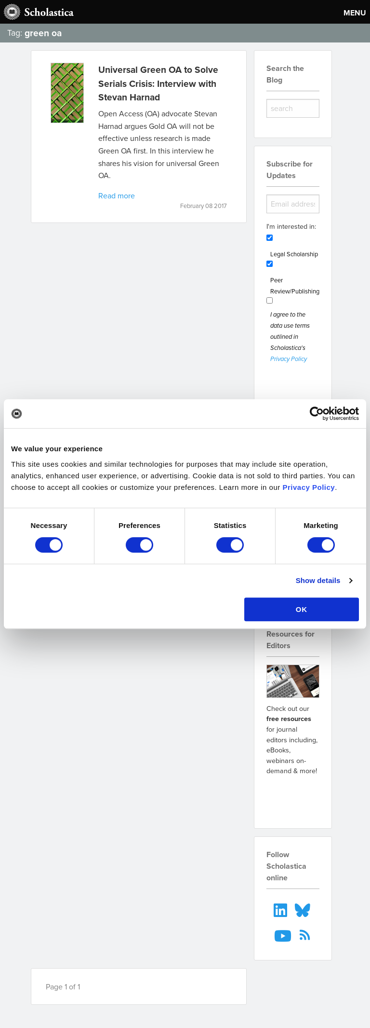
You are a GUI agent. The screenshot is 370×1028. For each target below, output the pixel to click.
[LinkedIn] (281, 909)
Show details (318, 580)
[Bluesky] (304, 909)
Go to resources (293, 796)
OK (302, 609)
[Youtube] (284, 934)
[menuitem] (281, 909)
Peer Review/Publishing (294, 285)
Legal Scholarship (294, 254)
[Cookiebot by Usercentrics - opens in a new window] (317, 413)
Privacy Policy (308, 487)
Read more (116, 195)
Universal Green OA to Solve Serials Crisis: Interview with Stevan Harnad (158, 83)
